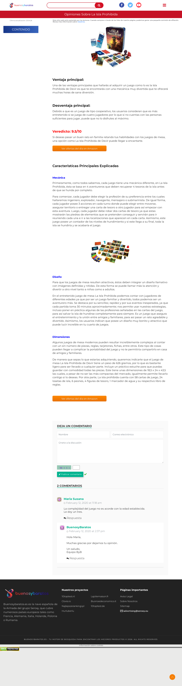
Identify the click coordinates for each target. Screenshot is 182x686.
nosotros (81, 22)
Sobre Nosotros (128, 601)
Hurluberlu (68, 611)
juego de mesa (84, 295)
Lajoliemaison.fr (99, 596)
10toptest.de (98, 606)
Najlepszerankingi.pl (73, 606)
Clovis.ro (66, 601)
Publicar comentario (70, 474)
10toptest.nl (68, 596)
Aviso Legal (126, 596)
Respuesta (73, 518)
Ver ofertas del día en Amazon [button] (79, 148)
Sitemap (125, 606)
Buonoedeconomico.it (103, 601)
